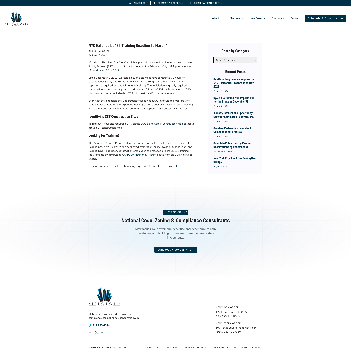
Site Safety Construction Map (166, 123)
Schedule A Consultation (325, 18)
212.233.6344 (101, 325)
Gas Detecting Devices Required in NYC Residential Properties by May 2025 (233, 82)
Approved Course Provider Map (112, 143)
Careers (295, 18)
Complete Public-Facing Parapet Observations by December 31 (232, 145)
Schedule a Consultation (175, 250)
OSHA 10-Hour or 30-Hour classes (143, 154)
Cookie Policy (220, 347)
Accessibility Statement (247, 347)
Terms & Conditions (196, 347)
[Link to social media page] (90, 332)
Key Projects (258, 18)
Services (238, 18)
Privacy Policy (153, 347)
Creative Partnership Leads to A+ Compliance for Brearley (232, 129)
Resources (278, 18)
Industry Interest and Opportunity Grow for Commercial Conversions (233, 114)
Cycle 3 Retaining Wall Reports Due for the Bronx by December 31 (233, 99)
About (219, 18)
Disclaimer (173, 347)
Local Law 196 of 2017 (105, 70)
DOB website (170, 166)
